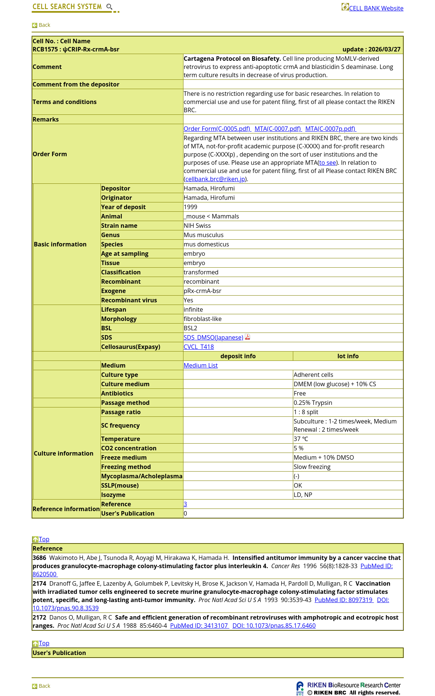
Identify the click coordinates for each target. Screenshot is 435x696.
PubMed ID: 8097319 (344, 600)
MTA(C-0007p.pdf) (330, 129)
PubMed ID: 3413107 (199, 625)
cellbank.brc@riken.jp (215, 179)
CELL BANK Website (372, 8)
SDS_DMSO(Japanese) (213, 337)
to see (327, 162)
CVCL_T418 (199, 347)
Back (41, 24)
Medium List (201, 365)
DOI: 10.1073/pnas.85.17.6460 (274, 625)
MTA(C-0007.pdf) (278, 129)
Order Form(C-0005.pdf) (218, 129)
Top (40, 539)
